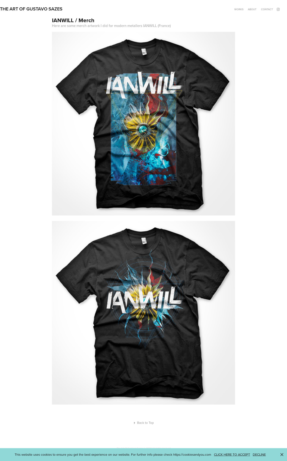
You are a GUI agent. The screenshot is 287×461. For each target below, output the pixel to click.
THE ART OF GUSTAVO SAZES (31, 8)
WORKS (238, 9)
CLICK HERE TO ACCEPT (232, 454)
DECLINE (259, 454)
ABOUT (252, 9)
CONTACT (267, 9)
